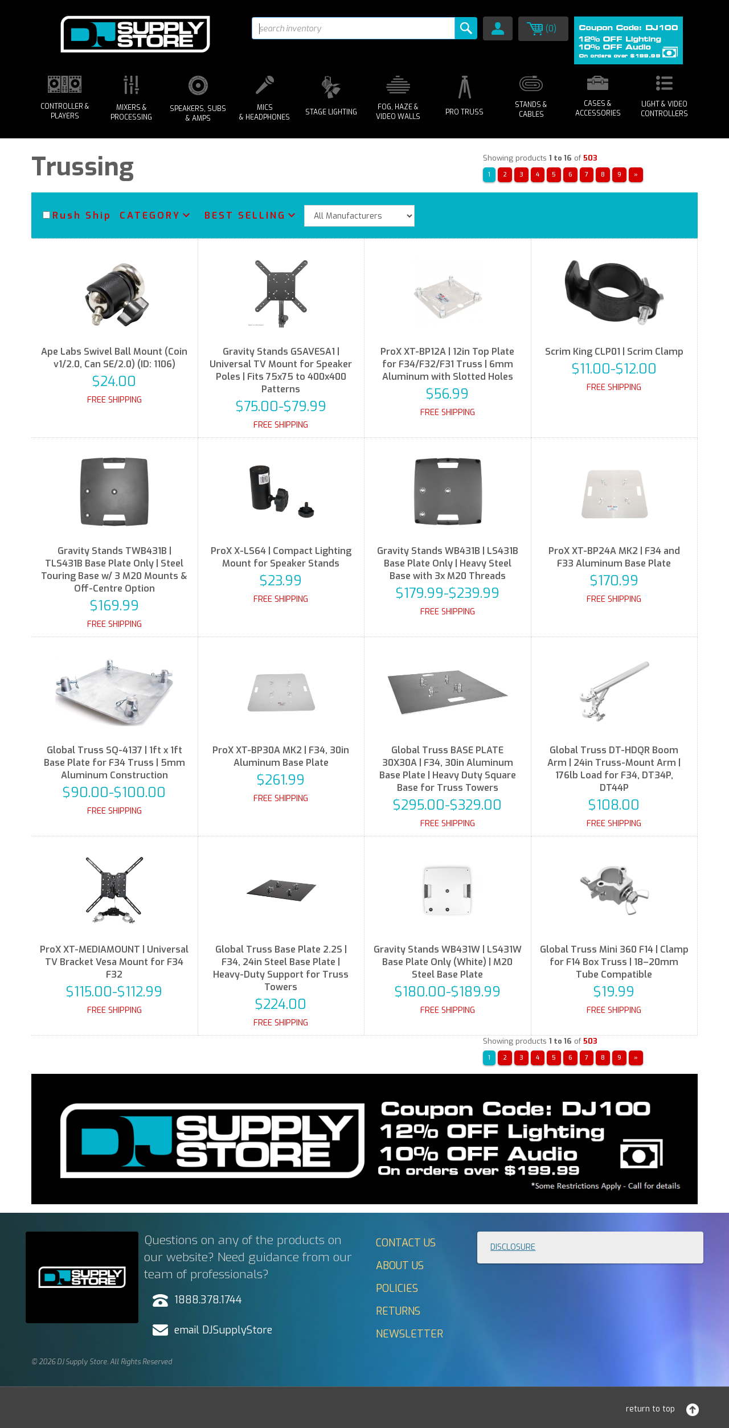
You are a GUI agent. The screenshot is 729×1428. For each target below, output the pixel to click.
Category (150, 215)
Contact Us (406, 1243)
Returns (398, 1311)
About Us (400, 1266)
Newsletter (409, 1334)
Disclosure (512, 1247)
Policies (397, 1288)
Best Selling (245, 215)
